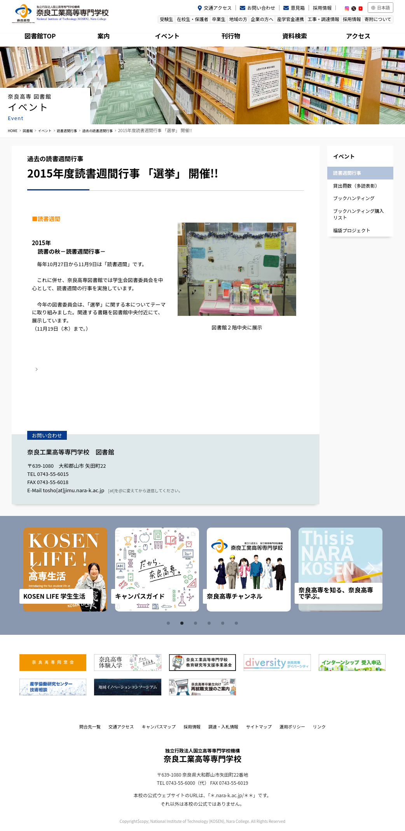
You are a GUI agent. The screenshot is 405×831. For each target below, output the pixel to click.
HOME (14, 130)
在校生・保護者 (167, 20)
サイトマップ (259, 726)
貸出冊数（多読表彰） (356, 185)
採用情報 (322, 7)
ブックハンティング (354, 198)
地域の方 (220, 20)
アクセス (361, 37)
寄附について (376, 20)
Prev (39, 569)
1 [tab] (169, 623)
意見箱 (298, 7)
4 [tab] (210, 623)
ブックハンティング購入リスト (358, 213)
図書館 (31, 130)
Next (365, 569)
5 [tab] (224, 623)
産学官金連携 (279, 20)
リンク (319, 726)
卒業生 (196, 20)
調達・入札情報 (223, 726)
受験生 (137, 20)
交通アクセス (218, 7)
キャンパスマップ (158, 726)
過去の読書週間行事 (115, 130)
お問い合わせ (261, 7)
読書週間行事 (78, 130)
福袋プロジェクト (351, 229)
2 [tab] (183, 623)
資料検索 (298, 37)
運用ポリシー (292, 726)
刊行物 (234, 37)
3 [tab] (197, 623)
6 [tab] (237, 623)
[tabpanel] (67, 569)
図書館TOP (43, 37)
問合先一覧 (90, 726)
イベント (170, 37)
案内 (107, 37)
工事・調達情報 (315, 20)
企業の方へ (247, 20)
